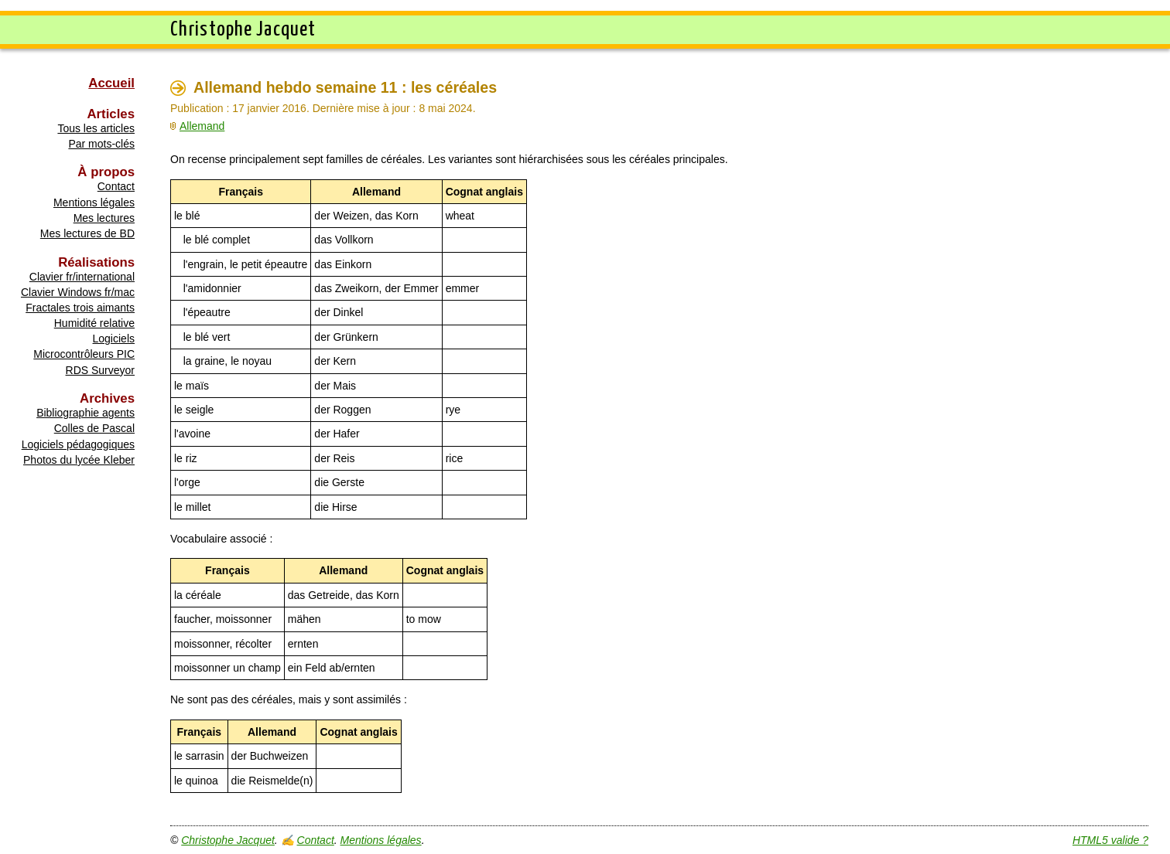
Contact (116, 186)
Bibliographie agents (85, 413)
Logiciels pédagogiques (78, 444)
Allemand (202, 126)
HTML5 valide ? (1110, 840)
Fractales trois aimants (80, 307)
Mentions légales (94, 202)
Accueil (111, 83)
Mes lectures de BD (87, 233)
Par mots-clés (101, 144)
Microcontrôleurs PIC (84, 354)
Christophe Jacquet (228, 840)
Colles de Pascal (94, 428)
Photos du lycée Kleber (79, 460)
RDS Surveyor (100, 370)
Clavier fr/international (82, 276)
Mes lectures (104, 218)
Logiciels (114, 338)
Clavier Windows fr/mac (78, 292)
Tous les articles (96, 128)
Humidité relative (94, 323)
